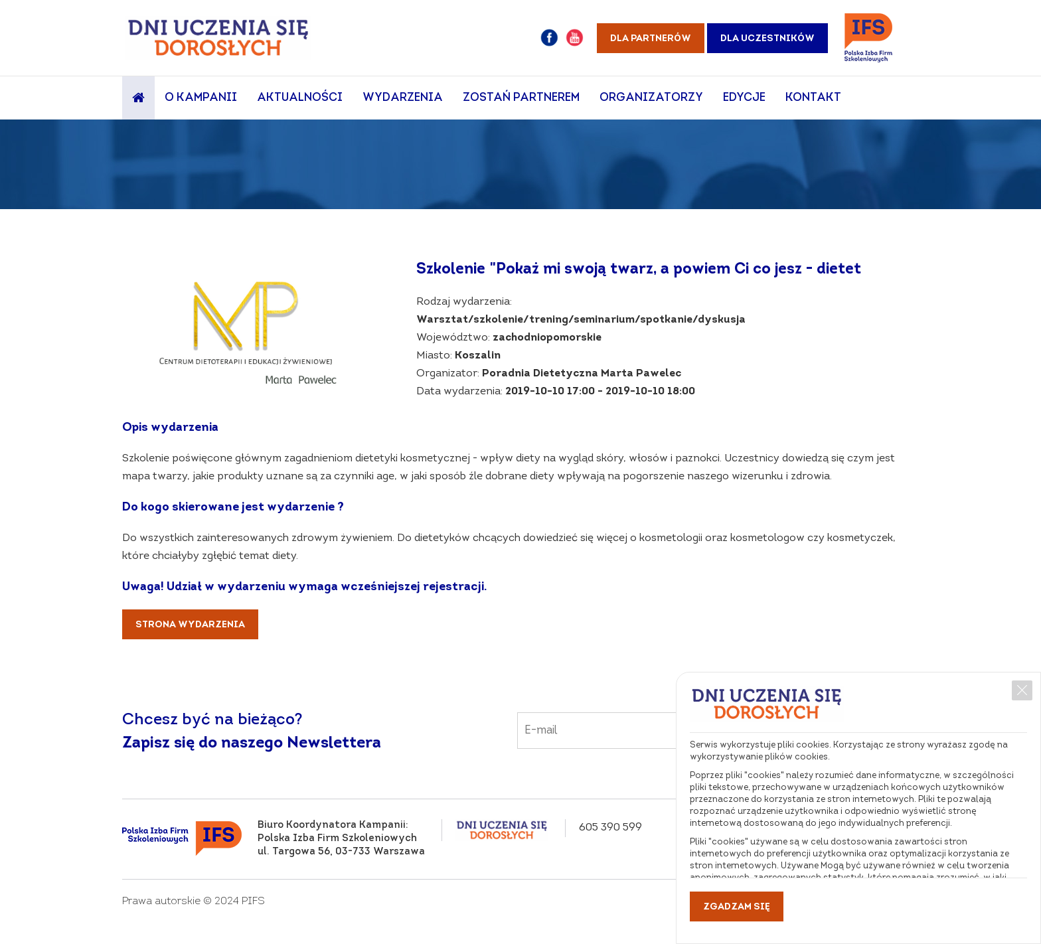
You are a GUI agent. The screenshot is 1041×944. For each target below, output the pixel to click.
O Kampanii (201, 98)
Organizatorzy (651, 98)
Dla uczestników (767, 39)
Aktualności (300, 98)
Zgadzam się (736, 907)
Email (666, 721)
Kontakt (813, 98)
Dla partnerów (650, 39)
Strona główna (138, 97)
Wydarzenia (402, 98)
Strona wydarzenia (190, 625)
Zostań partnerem (521, 98)
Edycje (744, 98)
